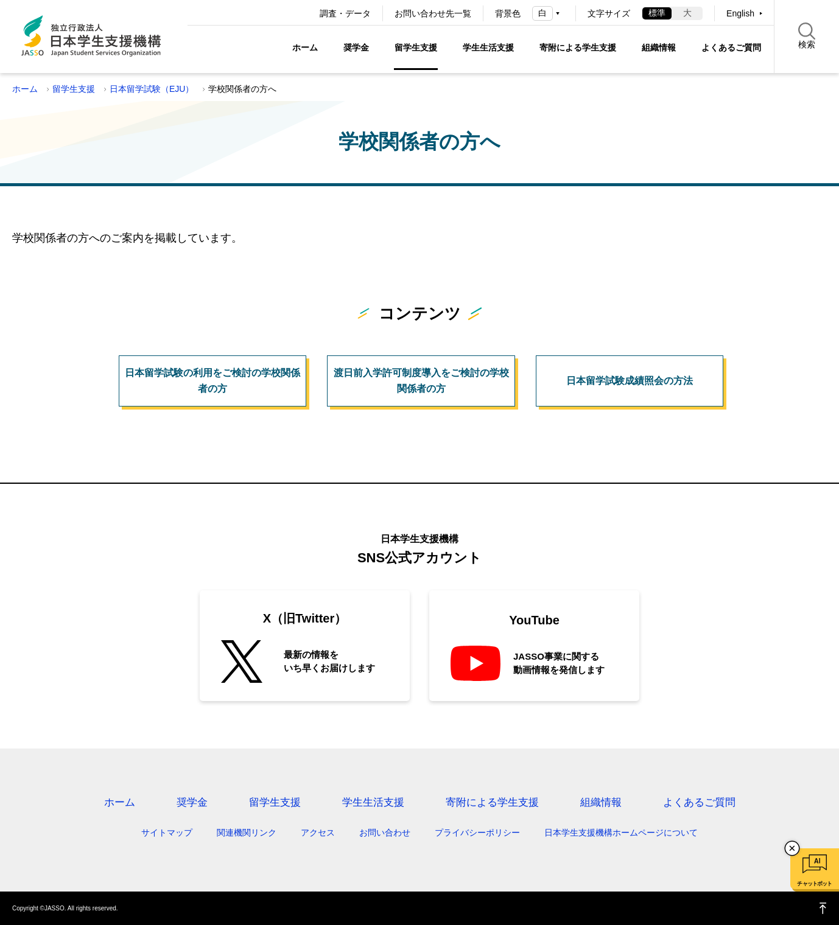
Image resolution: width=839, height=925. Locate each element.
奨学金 (356, 47)
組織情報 (659, 47)
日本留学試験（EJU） (152, 89)
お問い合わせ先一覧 (433, 13)
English (740, 13)
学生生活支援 (488, 47)
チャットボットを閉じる (792, 848)
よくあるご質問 (731, 47)
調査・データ (345, 13)
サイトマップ (166, 832)
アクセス (318, 832)
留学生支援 (416, 47)
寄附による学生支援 (577, 47)
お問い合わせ (384, 832)
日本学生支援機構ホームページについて (621, 832)
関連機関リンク (246, 832)
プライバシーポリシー (477, 832)
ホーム (305, 47)
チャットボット (814, 884)
